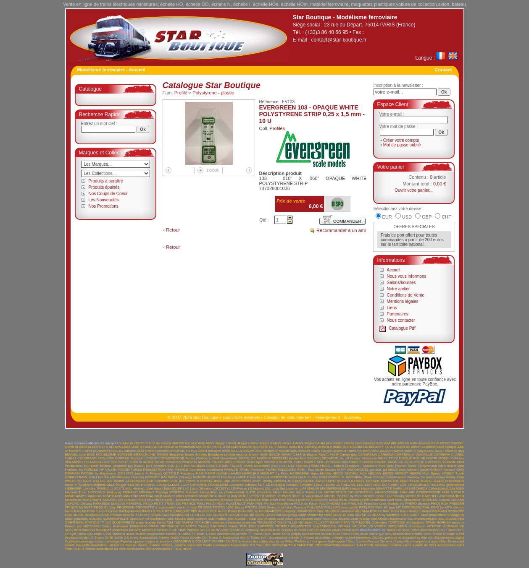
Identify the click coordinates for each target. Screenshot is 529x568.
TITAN (345, 522)
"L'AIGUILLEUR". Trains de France (145, 443)
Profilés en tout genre (310, 541)
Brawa (190, 454)
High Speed (431, 473)
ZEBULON (323, 530)
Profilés (277, 128)
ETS (179, 466)
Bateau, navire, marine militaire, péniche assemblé (164, 545)
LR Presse (239, 488)
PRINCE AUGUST (79, 507)
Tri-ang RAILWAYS (212, 526)
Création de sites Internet (287, 417)
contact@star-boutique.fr (339, 40)
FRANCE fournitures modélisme (198, 470)
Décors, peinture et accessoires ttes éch (402, 537)
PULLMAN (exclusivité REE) (345, 507)
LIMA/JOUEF (172, 488)
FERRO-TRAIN (307, 466)
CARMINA (385, 454)
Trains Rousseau (115, 526)
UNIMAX (344, 526)
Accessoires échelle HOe (321, 534)
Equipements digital (449, 537)
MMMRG (191, 496)
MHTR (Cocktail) (258, 492)
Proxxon (300, 507)
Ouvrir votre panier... (414, 190)
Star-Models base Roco (312, 519)
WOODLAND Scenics (277, 530)
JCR (174, 481)
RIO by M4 (255, 511)
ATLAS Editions (124, 451)
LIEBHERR (73, 488)
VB (370, 526)
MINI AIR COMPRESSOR (420, 492)
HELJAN (375, 473)
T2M (169, 522)
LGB (403, 485)
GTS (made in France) (144, 473)
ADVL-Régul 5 (305, 443)
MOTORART (91, 500)
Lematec (306, 485)
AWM (226, 451)
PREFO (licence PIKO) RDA (426, 503)
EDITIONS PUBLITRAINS (296, 462)
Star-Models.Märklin (422, 519)
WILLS (205, 530)
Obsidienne (411, 500)
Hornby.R (228, 477)
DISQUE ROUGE (412, 458)
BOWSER (124, 454)
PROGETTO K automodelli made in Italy (166, 507)
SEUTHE (339, 515)
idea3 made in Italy (303, 477)
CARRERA (442, 454)
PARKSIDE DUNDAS (109, 503)
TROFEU (282, 526)
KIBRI (404, 481)
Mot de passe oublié (402, 145)
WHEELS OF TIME (171, 530)
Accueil (393, 270)
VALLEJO (359, 526)
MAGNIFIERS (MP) (334, 488)
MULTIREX (155, 500)
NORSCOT (319, 500)
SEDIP (249, 515)
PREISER (456, 503)
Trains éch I (259, 537)
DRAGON (173, 462)
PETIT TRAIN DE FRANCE (175, 503)
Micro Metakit (283, 492)
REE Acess (218, 511)
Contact (443, 69)
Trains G (214, 537)
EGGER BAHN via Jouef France (399, 462)
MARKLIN (400, 488)
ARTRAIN (397, 447)
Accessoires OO (242, 545)
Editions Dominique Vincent (254, 462)
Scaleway (352, 417)
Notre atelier (398, 289)
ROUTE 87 (131, 515)
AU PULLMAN (196, 451)
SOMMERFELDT (116, 519)
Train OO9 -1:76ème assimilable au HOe (95, 549)
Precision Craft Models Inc (384, 503)
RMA (365, 511)
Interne (119, 545)
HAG (199, 473)
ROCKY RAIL (380, 511)
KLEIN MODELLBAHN (427, 481)
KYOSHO (148, 485)
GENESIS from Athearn (400, 470)
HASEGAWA (299, 473)
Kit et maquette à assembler (426, 541)
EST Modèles (156, 466)
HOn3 (187, 549)
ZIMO (336, 530)
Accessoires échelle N (163, 534)
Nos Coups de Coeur (108, 193)
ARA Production (183, 447)
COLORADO (87, 458)
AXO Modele (264, 451)
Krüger (121, 485)
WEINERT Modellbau (112, 530)
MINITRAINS (112, 496)
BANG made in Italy (409, 451)
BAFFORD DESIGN (378, 451)
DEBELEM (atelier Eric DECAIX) (296, 458)
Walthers (88, 530)
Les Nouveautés (104, 200)
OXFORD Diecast (78, 503)
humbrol (263, 477)
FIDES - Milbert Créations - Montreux (348, 466)
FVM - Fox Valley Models (316, 470)
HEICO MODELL (346, 473)
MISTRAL (146, 496)
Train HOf (263, 545)
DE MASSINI (261, 458)
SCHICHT (220, 515)
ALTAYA (115, 447)
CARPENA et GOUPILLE (414, 454)
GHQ (460, 470)
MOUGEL (110, 500)
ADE (201, 443)
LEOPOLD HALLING (339, 485)
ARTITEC (382, 447)
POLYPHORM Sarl (333, 503)
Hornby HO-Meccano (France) (121, 477)
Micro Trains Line (309, 492)
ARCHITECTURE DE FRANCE (265, 447)
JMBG (217, 481)
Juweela (280, 481)
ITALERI (99, 481)
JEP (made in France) (195, 481)
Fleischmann (427, 466)
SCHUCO (236, 515)
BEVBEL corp (75, 454)
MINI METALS (453, 492)
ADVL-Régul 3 (261, 443)
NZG (399, 500)
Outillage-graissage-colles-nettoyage (92, 541)
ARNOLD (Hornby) (303, 447)
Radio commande (216, 545)
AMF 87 (138, 447)
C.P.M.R (332, 454)
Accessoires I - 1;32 (167, 549)
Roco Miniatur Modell (416, 511)
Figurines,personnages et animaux (146, 541)
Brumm (253, 454)
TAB (177, 522)
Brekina (201, 454)
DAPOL (244, 458)
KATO (320, 481)
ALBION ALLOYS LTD (91, 447)
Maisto (355, 488)
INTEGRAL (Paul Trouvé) (365, 477)
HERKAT (401, 473)
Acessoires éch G (236, 537)
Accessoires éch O (79, 537)
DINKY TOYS (388, 458)
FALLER (236, 466)
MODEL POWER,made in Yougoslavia (294, 496)
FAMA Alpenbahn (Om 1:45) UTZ (269, 466)
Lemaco (292, 485)
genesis (376, 470)
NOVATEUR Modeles (345, 500)
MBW (460, 488)
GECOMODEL (358, 470)
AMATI (126, 447)
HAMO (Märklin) (217, 473)
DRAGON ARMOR (196, 462)
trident (233, 526)
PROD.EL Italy (105, 507)
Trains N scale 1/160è (128, 534)
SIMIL (404, 515)
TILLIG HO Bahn (300, 522)
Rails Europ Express (102, 511)
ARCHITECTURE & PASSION (218, 447)
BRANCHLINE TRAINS (151, 454)
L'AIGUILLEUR (168, 485)
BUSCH (274, 454)
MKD (180, 496)
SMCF (415, 515)
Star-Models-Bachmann (388, 519)
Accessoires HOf (139, 549)
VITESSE (434, 526)
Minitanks (94, 496)
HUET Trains (245, 477)
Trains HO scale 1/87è (403, 530)
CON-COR (105, 458)
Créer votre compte (401, 140)
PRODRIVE (125, 507)
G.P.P (341, 470)
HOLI (93, 477)
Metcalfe (192, 492)
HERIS (388, 473)
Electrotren (433, 462)
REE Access (200, 511)
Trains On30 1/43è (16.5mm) (116, 537)
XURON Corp (304, 530)
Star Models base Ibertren (187, 519)
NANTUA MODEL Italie (251, 500)
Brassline (177, 454)
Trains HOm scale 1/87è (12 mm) (366, 534)
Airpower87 (426, 443)
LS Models (256, 488)
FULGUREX (287, 470)
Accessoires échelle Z (286, 537)
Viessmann (417, 526)
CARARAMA (367, 454)
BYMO (287, 454)
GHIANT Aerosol (442, 470)
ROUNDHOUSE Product (103, 515)
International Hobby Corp (445, 477)
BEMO (429, 451)
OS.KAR (457, 500)
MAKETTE (384, 488)
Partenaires (397, 314)
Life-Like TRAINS (96, 488)
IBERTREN (279, 477)
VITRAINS (450, 526)
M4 (304, 488)
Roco (395, 511)
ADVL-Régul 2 (239, 443)
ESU (171, 466)
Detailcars (369, 458)
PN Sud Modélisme (278, 503)
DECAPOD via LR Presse (341, 458)
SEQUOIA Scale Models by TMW (307, 515)
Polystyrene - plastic (213, 92)
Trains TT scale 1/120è (198, 534)
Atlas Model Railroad (152, 451)
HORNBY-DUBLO (206, 477)
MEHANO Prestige (153, 492)
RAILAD (80, 511)
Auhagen (214, 451)
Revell (232, 511)
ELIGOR (449, 462)
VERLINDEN (397, 526)
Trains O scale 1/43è (448, 534)
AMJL (149, 447)
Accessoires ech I (450, 545)
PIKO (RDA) (215, 503)
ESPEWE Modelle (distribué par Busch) (114, 466)
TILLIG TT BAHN (326, 522)
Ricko (242, 511)
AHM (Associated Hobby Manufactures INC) (350, 443)
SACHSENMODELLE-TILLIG (183, 515)
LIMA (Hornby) (134, 488)
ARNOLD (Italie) (330, 447)
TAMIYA (187, 522)
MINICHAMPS (76, 496)
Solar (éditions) (76, 519)
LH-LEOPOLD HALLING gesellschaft (436, 485)
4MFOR (178, 443)
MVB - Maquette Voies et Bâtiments (192, 500)
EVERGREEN (194, 466)
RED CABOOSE (177, 511)
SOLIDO (95, 519)
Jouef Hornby (262, 481)
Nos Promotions (103, 206)
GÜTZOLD (171, 473)
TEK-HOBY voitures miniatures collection (225, 522)
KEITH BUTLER (338, 481)
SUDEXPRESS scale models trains (138, 522)
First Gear (386, 466)
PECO (148, 503)
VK (462, 526)
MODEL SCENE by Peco (343, 496)
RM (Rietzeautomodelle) (342, 511)
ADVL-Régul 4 (283, 443)
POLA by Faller (305, 503)
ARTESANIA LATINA (358, 447)
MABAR (313, 488)
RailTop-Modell (129, 511)
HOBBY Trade (453, 473)
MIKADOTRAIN (387, 492)
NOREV (304, 500)
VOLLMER (73, 530)
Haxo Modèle (321, 473)
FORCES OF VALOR (100, 470)
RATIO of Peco (153, 511)
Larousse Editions (243, 485)
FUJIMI (271, 470)
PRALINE (355, 503)
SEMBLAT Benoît (268, 515)
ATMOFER (176, 451)
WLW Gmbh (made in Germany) (235, 530)
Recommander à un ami (341, 230)
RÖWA (155, 515)
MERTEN (177, 492)
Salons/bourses (401, 282)
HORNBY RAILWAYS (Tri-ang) (168, 477)
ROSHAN (439, 511)
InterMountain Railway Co (405, 477)
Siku (350, 515)
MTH (142, 500)
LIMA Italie (153, 488)
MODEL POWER (251, 496)
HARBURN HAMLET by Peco (265, 473)
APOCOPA (162, 447)
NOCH (292, 500)
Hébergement (327, 417)
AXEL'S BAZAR (243, 451)
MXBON (227, 500)
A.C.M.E (191, 443)
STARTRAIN (74, 522)
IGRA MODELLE (332, 477)
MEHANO (130, 492)
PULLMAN (315, 507)
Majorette (368, 488)
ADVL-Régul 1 (216, 443)
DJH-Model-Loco (97, 462)
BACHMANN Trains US (344, 451)
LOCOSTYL (221, 488)
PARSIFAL (134, 503)
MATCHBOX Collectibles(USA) (432, 488)
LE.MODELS (275, 485)
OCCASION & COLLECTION (195, 541)
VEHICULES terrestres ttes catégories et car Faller (256, 541)
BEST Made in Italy (449, 451)
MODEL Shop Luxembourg (383, 496)
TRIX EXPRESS (261, 526)
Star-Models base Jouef (276, 519)
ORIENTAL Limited (436, 500)
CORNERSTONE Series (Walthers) (184, 458)
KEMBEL (358, 481)
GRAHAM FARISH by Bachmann (90, 473)
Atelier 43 (418, 447)
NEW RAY (278, 500)
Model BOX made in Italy (218, 496)
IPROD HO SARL (78, 481)
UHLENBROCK (324, 526)
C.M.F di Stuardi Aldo (308, 454)
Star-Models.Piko (451, 519)
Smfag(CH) (455, 515)
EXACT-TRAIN (217, 466)
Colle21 (70, 458)
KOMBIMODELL (102, 485)
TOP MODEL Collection (369, 522)
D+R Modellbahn (225, 458)
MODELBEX (414, 496)
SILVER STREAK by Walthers (377, 515)
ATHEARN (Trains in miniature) (88, 451)
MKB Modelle (165, 496)
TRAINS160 (138, 526)
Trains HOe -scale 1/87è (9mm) (277, 534)
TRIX (243, 526)
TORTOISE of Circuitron (406, 522)
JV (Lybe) (294, 481)
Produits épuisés (104, 187)
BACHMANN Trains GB (308, 451)
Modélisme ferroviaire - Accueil (111, 69)
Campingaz (348, 454)
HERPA (415, 473)
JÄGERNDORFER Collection (147, 481)
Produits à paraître (106, 181)
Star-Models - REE (242, 519)
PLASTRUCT (236, 503)
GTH (121, 473)
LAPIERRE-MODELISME (209, 485)
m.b (297, 488)
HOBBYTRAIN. (76, 477)
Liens (392, 307)
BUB (264, 454)
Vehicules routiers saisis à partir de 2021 (405, 545)
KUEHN (133, 485)
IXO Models (115, 481)
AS (408, 447)
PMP (250, 503)
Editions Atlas (222, 462)
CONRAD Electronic (130, 458)
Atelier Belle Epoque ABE (445, 447)
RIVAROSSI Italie (310, 511)
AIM (387, 443)
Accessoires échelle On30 (159, 537)
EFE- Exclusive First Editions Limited (345, 462)
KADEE (308, 481)
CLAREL (457, 454)
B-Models (283, 451)
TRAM (153, 526)
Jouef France (241, 481)
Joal (227, 481)
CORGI (151, 458)
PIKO (201, 503)
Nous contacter (401, 320)
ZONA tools (350, 530)
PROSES (205, 507)
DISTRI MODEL (438, 458)
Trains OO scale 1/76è (94, 534)
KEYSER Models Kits (382, 481)
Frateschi (258, 470)
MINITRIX (131, 496)
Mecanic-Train (75, 492)
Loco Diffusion (201, 488)
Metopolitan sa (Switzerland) (222, 492)
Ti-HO (281, 522)
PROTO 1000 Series (228, 507)
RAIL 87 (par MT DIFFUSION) (398, 507)
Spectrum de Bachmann (148, 519)
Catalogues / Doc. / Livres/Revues (353, 541)
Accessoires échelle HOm (412, 534)
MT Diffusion (127, 500)
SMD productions (433, 515)
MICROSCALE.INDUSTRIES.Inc (348, 492)
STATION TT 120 (98, 522)
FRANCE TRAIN (237, 470)
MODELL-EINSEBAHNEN (444, 496)
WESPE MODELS (142, 530)
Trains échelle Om (194, 537)
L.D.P (185, 485)
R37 (371, 507)
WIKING (193, 530)
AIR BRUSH (400, 443)
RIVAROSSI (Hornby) (280, 511)
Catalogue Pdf (402, 328)
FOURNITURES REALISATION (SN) (146, 470)
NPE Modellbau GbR (378, 500)
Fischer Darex (406, 466)
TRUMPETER (300, 526)
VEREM (380, 526)
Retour (173, 229)
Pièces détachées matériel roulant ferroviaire (337, 537)
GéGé (424, 470)
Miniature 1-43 (352, 545)
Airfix (414, 443)
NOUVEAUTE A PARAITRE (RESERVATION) (306, 545)
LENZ (318, 485)
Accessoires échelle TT (234, 534)
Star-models (217, 519)
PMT (259, 503)
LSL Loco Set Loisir (279, 488)
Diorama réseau (392, 541)
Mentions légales (402, 301)
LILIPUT (116, 488)
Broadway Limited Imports (227, 454)
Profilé (180, 92)
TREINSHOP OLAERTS (178, 526)
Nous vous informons (406, 276)
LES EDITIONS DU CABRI (378, 485)
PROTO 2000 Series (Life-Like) (269, 507)
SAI (209, 515)
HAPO (236, 473)
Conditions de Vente (406, 295)
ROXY (145, 515)
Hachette (188, 473)
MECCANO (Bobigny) (104, 492)
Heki (363, 473)
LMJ (186, 488)
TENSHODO (266, 522)
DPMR (160, 462)
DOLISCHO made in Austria (132, 462)
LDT (261, 485)
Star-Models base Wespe (351, 519)
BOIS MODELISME (101, 454)
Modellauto (73, 500)
